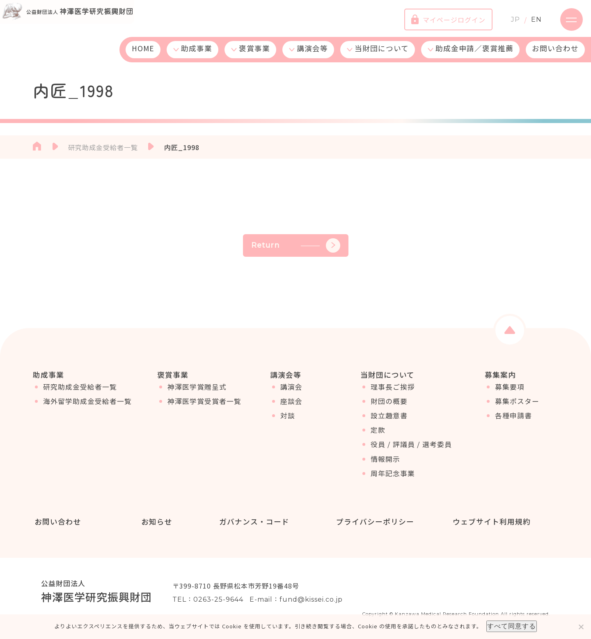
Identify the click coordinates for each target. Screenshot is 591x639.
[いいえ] (581, 627)
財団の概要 (389, 406)
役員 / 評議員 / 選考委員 (411, 449)
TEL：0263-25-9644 (207, 600)
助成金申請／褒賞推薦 (474, 54)
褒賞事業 (254, 54)
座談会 (291, 406)
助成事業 (196, 54)
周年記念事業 (393, 478)
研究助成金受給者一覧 (80, 392)
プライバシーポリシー (373, 521)
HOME (143, 54)
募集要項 (510, 392)
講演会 (291, 392)
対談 (287, 420)
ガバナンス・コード (253, 521)
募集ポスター (517, 406)
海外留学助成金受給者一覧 (87, 406)
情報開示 (385, 464)
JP (509, 22)
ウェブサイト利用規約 (490, 521)
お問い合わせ (555, 54)
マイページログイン (442, 22)
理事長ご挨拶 (393, 392)
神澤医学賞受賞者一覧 (204, 406)
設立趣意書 (389, 420)
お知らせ (155, 521)
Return (295, 245)
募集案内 (500, 374)
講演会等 (312, 54)
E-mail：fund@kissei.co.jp (296, 600)
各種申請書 (513, 420)
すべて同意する (511, 626)
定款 (378, 435)
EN (530, 22)
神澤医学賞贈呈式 (197, 392)
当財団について (382, 54)
